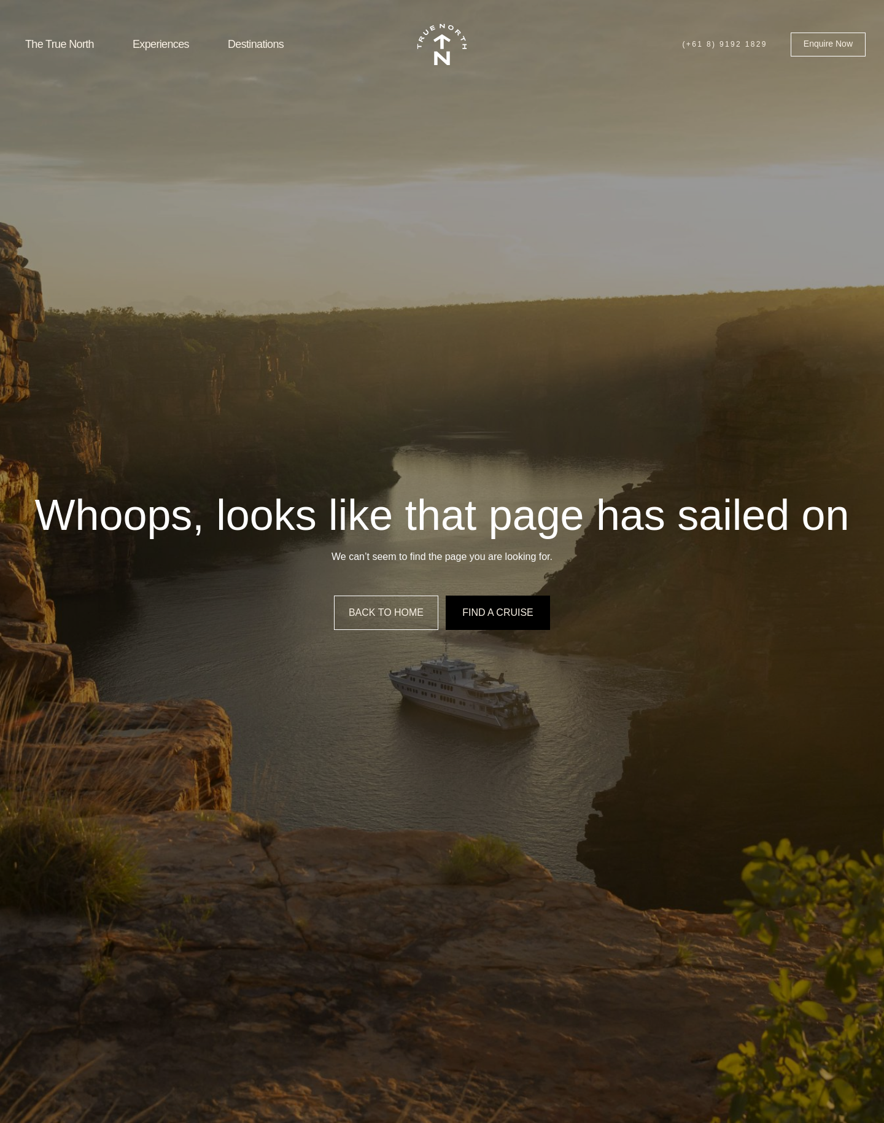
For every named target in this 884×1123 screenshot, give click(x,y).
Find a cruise (497, 612)
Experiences (161, 44)
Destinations (256, 44)
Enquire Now (828, 44)
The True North (59, 44)
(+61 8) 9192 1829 (724, 44)
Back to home (386, 612)
